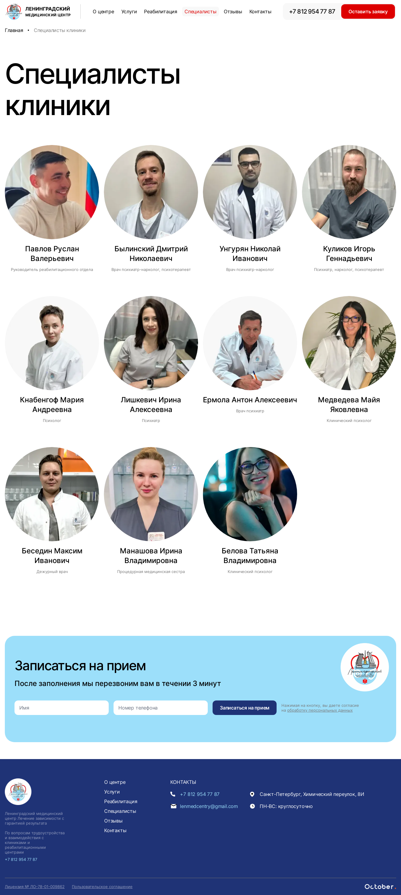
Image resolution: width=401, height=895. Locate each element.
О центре (103, 11)
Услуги (129, 11)
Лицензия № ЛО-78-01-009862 (35, 886)
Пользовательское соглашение (102, 886)
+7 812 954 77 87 (312, 11)
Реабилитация (160, 11)
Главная (14, 30)
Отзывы (233, 11)
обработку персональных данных (320, 710)
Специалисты (200, 11)
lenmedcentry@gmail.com (209, 806)
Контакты (260, 11)
